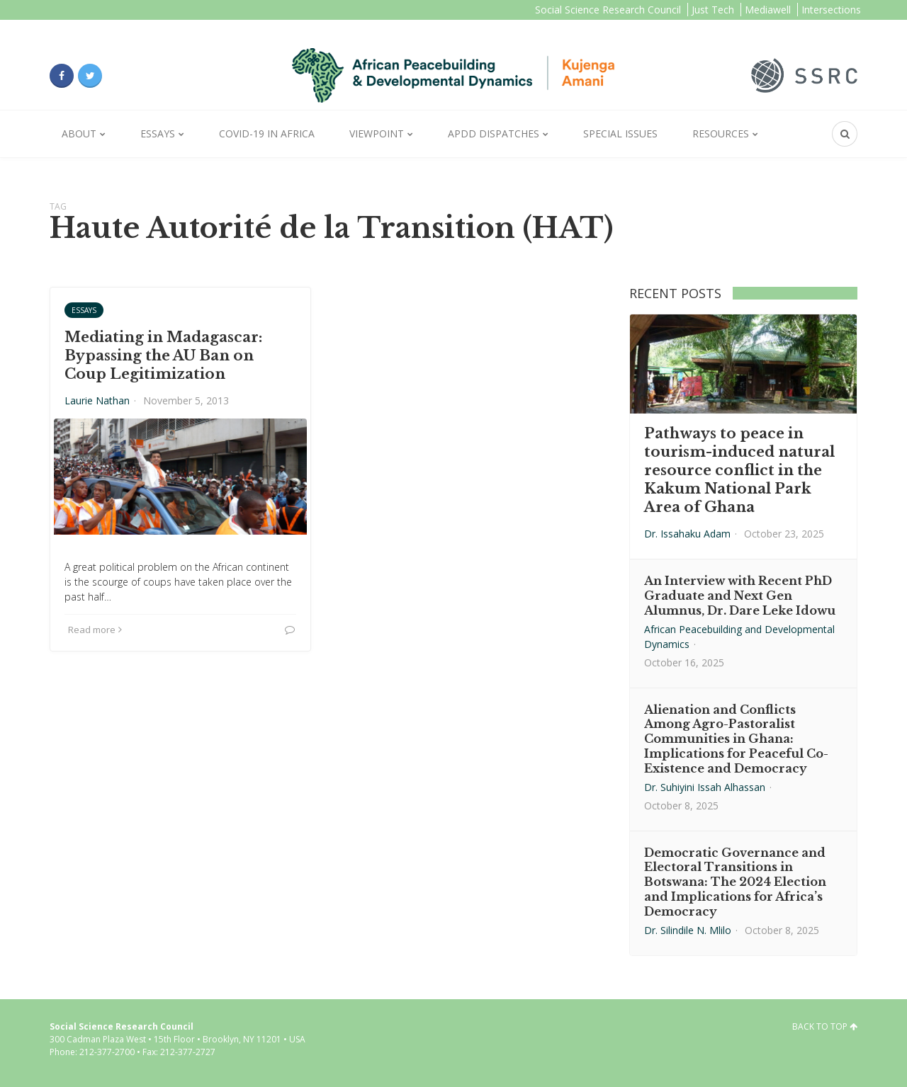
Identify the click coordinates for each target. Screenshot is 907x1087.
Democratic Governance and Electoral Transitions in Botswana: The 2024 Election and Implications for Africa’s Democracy (735, 882)
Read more (95, 629)
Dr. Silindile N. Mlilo (687, 930)
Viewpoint (376, 133)
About (79, 133)
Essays (157, 133)
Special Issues (620, 133)
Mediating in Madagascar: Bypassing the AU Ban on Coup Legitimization (163, 355)
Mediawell (768, 9)
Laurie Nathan (97, 400)
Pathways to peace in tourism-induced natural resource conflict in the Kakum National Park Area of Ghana (739, 470)
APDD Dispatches (493, 133)
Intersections (831, 9)
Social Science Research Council (608, 9)
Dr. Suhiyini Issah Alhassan (704, 787)
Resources (720, 133)
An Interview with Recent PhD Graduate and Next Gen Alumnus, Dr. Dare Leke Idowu (739, 596)
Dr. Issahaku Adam (687, 533)
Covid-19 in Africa (267, 133)
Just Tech (713, 9)
